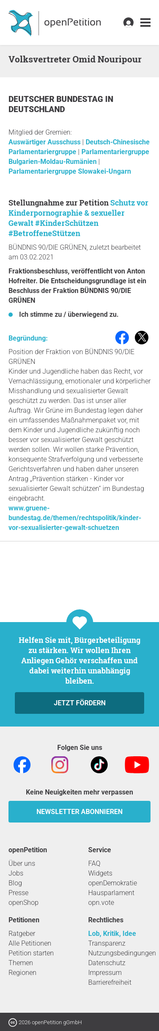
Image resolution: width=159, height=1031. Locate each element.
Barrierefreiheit (109, 982)
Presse (18, 893)
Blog (15, 883)
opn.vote (101, 903)
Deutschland (36, 109)
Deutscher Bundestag (56, 99)
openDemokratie (112, 883)
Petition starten (31, 953)
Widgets (100, 873)
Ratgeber (21, 934)
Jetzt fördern (80, 703)
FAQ (94, 863)
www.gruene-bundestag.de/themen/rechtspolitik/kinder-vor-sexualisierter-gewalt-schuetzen (74, 518)
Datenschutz (107, 963)
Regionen (22, 973)
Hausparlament (111, 893)
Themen (20, 963)
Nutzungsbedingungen (122, 953)
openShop (23, 903)
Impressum (105, 973)
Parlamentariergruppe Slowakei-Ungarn (69, 171)
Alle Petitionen (29, 943)
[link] (145, 22)
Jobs (15, 873)
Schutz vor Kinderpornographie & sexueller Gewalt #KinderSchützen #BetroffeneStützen (78, 217)
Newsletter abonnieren (79, 812)
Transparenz (107, 943)
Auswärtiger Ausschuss (45, 142)
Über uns (21, 863)
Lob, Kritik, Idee (112, 934)
